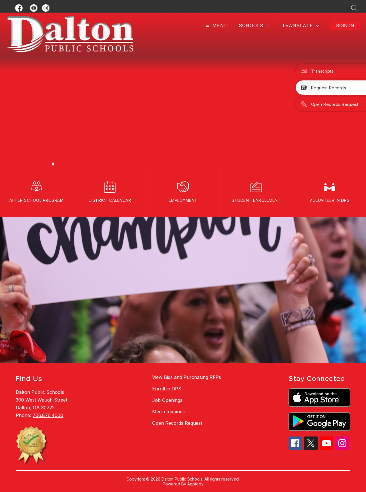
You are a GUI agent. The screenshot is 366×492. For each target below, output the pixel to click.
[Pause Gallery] (52, 164)
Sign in (345, 25)
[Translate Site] (301, 25)
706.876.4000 (48, 415)
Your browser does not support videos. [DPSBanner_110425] (183, 91)
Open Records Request (177, 423)
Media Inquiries (168, 411)
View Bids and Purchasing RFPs (186, 377)
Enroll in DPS (166, 389)
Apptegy (195, 483)
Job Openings (167, 400)
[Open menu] (216, 25)
